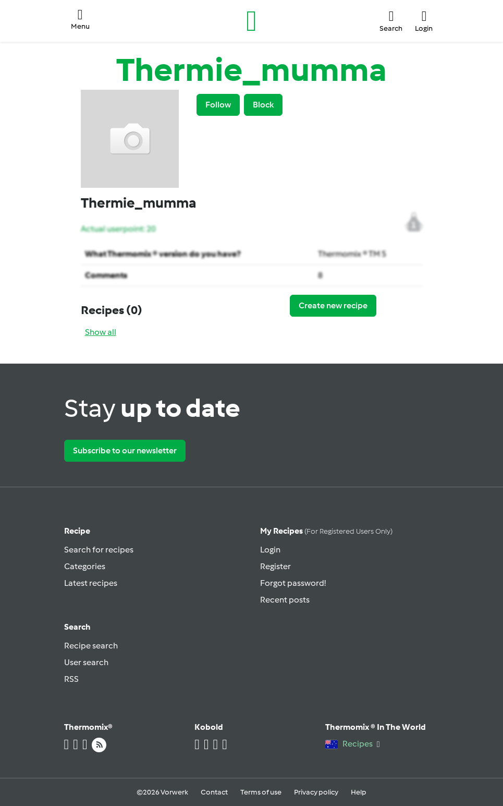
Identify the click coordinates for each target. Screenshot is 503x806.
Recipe (77, 531)
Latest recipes (90, 583)
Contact (214, 792)
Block (263, 105)
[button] (80, 21)
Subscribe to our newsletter (125, 450)
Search (77, 627)
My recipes (326, 531)
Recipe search (91, 646)
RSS (71, 679)
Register (275, 566)
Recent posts (285, 600)
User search (86, 662)
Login (270, 550)
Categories (84, 566)
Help (358, 792)
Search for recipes (98, 550)
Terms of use (260, 792)
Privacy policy (316, 792)
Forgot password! (293, 583)
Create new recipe (333, 305)
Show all (100, 332)
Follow (218, 105)
